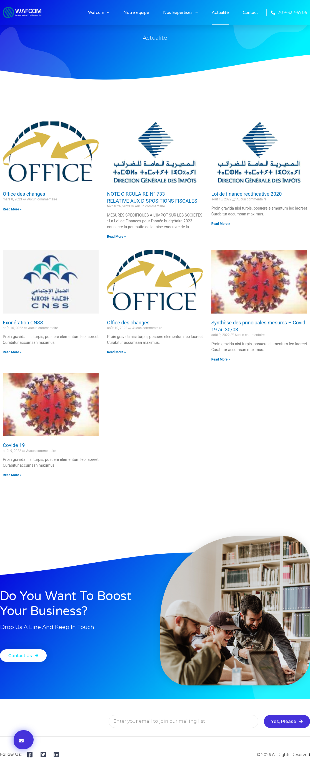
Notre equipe (136, 12)
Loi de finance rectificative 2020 (246, 194)
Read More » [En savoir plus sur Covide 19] (12, 475)
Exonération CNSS (23, 322)
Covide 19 (14, 445)
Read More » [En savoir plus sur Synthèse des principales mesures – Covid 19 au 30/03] (220, 359)
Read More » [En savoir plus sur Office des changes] (12, 209)
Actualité (220, 12)
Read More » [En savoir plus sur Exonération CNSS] (12, 352)
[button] (23, 655)
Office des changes (24, 194)
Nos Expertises (180, 12)
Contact (250, 12)
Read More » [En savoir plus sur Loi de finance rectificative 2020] (220, 224)
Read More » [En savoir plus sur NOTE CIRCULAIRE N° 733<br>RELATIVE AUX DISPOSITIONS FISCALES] (116, 236)
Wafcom (98, 12)
